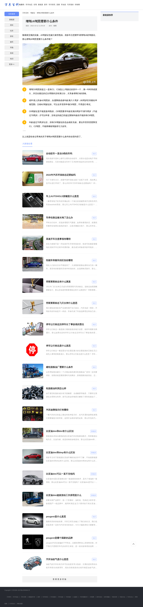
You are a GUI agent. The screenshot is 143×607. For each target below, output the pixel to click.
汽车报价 (70, 4)
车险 (11, 47)
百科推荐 (11, 14)
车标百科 (114, 597)
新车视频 (107, 597)
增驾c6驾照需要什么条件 (45, 13)
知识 (11, 59)
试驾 (35, 4)
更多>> (11, 64)
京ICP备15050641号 (24, 590)
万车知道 (60, 597)
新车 (45, 4)
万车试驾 (23, 597)
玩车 (11, 31)
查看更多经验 (60, 579)
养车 (11, 36)
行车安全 (12, 603)
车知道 (63, 4)
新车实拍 (99, 597)
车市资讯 (52, 4)
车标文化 (122, 597)
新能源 (40, 4)
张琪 (55, 26)
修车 (11, 42)
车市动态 (29, 4)
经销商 (77, 4)
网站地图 (20, 603)
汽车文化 (130, 597)
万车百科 (25, 13)
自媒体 (75, 597)
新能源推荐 (108, 15)
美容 (11, 53)
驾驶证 (32, 13)
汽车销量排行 (84, 597)
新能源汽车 (31, 597)
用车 (11, 25)
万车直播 (53, 597)
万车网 (9, 597)
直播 (58, 4)
